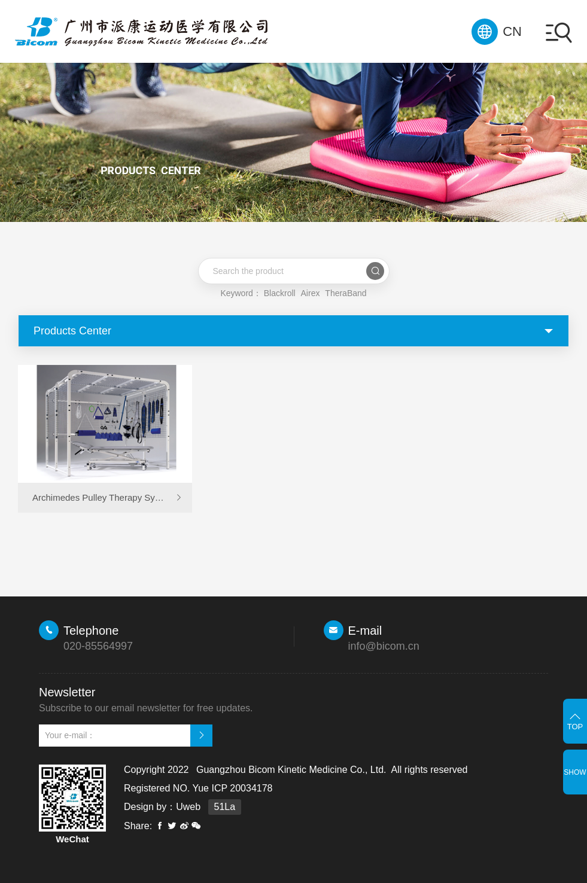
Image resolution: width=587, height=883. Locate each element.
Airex (310, 293)
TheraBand (345, 293)
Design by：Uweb (162, 807)
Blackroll (280, 293)
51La (225, 807)
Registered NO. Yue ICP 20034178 (198, 788)
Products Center (72, 331)
